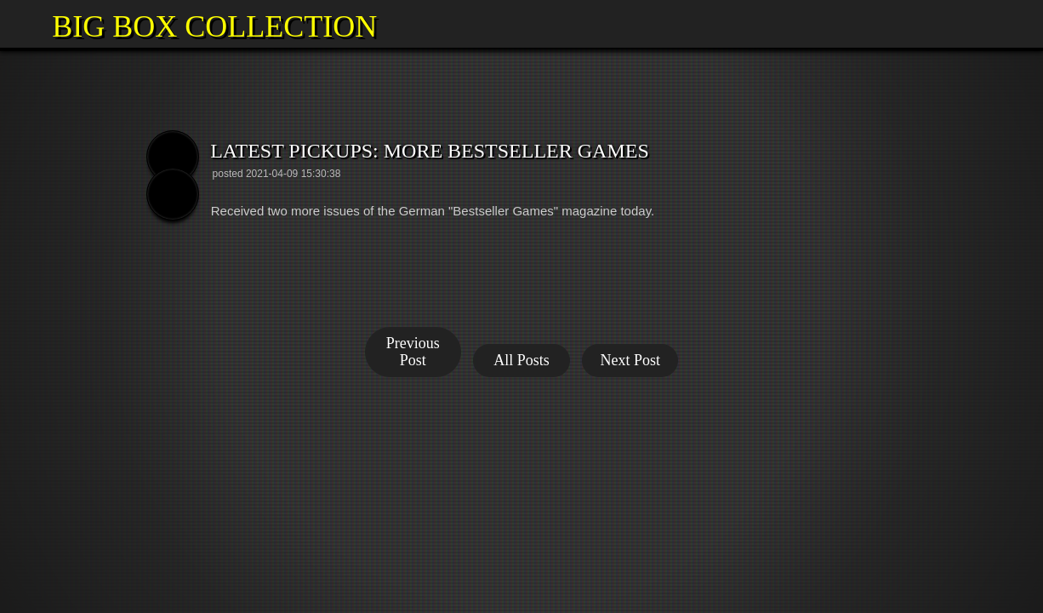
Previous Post (413, 352)
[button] (23, 23)
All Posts (521, 360)
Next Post (630, 360)
